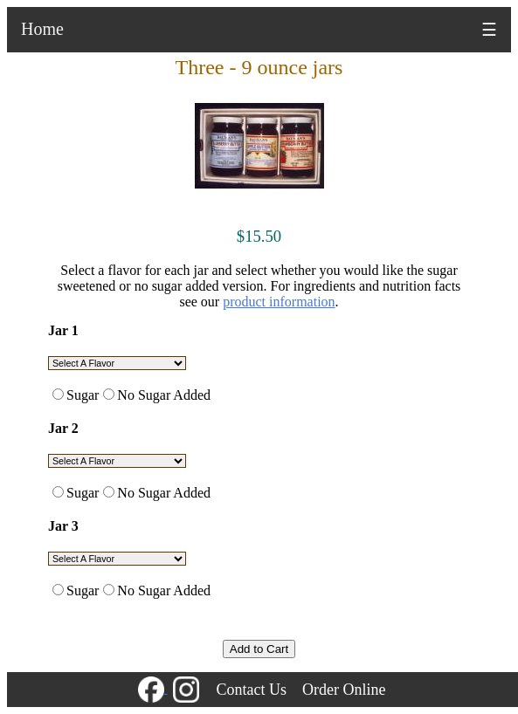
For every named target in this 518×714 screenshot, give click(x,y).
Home (42, 28)
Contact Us (252, 689)
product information (279, 301)
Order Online (343, 689)
